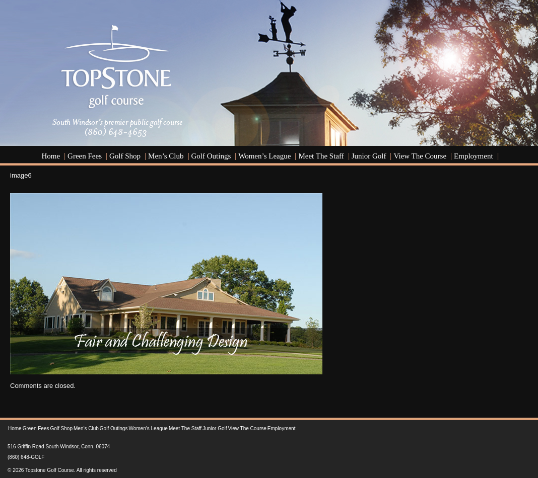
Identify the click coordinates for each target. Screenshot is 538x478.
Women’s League (264, 156)
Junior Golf (369, 156)
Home (50, 156)
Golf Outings (211, 156)
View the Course (419, 156)
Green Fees (85, 156)
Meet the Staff (321, 156)
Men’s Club (165, 156)
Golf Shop (125, 156)
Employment (473, 156)
